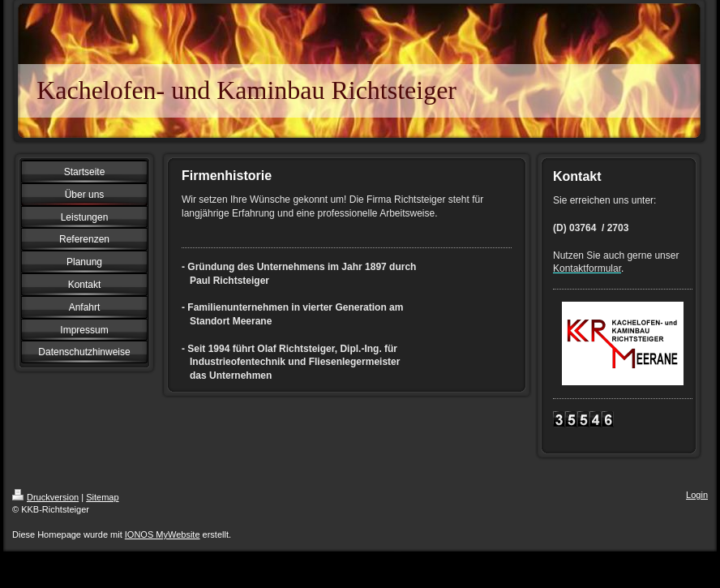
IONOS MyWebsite (162, 534)
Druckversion (45, 497)
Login (697, 495)
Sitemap (102, 497)
